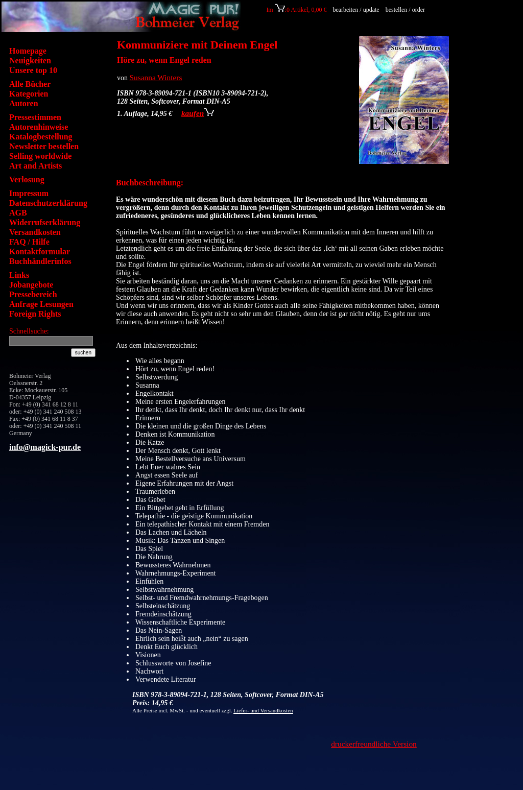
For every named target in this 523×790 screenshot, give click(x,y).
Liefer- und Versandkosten (263, 710)
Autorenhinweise (38, 127)
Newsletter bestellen (44, 146)
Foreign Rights (35, 313)
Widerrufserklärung (44, 222)
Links (19, 275)
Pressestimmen (35, 117)
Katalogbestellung (41, 136)
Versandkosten (35, 232)
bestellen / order (406, 9)
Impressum (29, 193)
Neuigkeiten (30, 60)
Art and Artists (35, 165)
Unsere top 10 (33, 70)
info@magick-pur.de (45, 447)
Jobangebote (31, 284)
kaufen (197, 113)
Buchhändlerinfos (40, 261)
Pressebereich (33, 294)
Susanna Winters (156, 77)
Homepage (27, 50)
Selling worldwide (40, 156)
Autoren (23, 103)
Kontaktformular (39, 251)
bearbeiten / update (355, 9)
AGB (18, 212)
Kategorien (28, 93)
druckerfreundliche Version (374, 743)
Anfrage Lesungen (41, 304)
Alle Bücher (30, 84)
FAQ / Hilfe (29, 241)
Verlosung (26, 179)
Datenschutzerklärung (48, 203)
